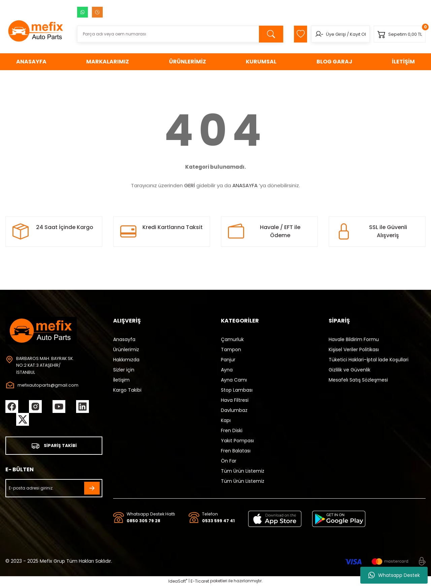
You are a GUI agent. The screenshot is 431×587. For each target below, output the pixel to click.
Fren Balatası (236, 450)
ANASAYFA (245, 185)
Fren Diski (231, 430)
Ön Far (228, 460)
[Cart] (398, 34)
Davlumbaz (234, 410)
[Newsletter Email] (53, 490)
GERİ (189, 185)
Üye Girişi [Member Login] (330, 34)
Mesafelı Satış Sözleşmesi (358, 379)
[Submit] (92, 489)
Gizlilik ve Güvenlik (349, 369)
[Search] (174, 34)
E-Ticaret (200, 582)
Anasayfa (124, 339)
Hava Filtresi (234, 400)
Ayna (227, 369)
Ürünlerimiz (126, 349)
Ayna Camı (234, 379)
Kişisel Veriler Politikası (354, 349)
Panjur (228, 359)
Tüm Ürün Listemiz (242, 471)
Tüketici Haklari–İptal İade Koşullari (368, 359)
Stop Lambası (237, 390)
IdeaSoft (177, 582)
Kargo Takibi (127, 390)
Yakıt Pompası (237, 440)
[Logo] (35, 31)
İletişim (121, 379)
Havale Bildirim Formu (354, 339)
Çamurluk (232, 339)
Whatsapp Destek (394, 575)
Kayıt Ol (352, 34)
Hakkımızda (126, 359)
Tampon (231, 349)
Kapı (226, 420)
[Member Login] (313, 34)
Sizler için (123, 369)
